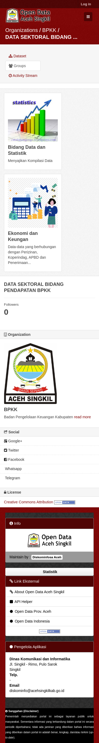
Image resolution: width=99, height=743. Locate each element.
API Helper (20, 602)
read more (82, 417)
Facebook (14, 459)
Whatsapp (13, 469)
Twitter (11, 450)
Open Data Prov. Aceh (30, 611)
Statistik (49, 572)
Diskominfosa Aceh (46, 557)
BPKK (49, 30)
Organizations (21, 30)
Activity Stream (23, 75)
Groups (17, 66)
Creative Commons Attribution (28, 502)
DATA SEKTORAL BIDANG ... (41, 37)
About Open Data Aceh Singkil (36, 592)
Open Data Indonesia (29, 621)
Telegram (12, 478)
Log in (86, 4)
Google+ (13, 441)
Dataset (17, 56)
